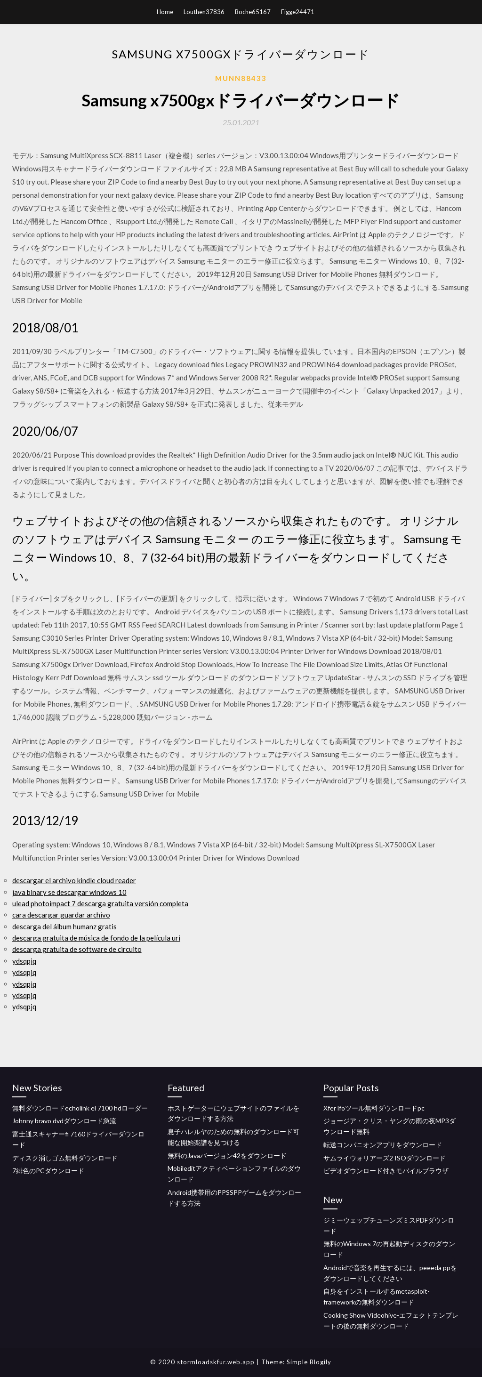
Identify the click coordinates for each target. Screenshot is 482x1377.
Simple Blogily (309, 1362)
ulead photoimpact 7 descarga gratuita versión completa (100, 903)
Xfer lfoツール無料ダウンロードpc (374, 1108)
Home (165, 12)
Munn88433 (241, 78)
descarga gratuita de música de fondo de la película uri (96, 938)
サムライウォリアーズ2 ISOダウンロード (384, 1158)
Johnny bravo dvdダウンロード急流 (64, 1121)
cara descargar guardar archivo (61, 914)
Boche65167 (253, 12)
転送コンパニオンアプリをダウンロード (382, 1145)
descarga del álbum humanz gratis (64, 926)
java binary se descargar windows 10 (69, 892)
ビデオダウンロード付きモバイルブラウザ (386, 1171)
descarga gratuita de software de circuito (77, 949)
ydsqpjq (24, 961)
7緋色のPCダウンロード (48, 1171)
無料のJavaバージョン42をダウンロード (227, 1156)
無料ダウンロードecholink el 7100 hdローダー (80, 1108)
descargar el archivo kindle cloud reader (74, 880)
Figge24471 (297, 12)
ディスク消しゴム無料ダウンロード (65, 1158)
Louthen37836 (204, 12)
